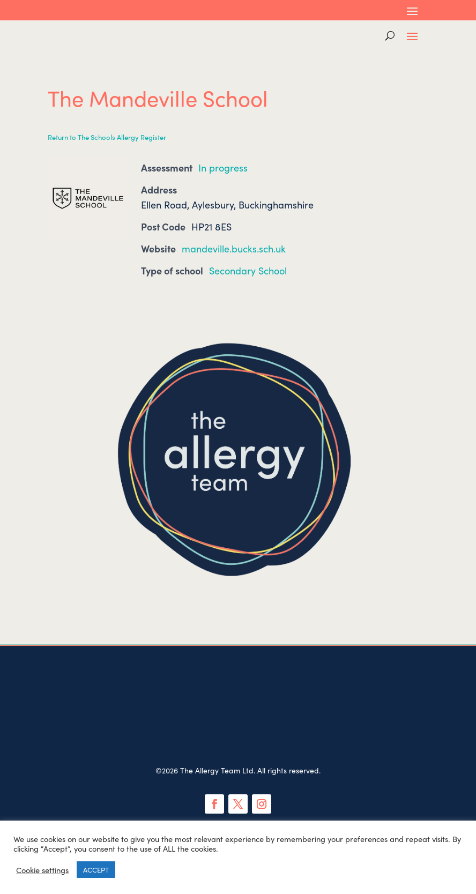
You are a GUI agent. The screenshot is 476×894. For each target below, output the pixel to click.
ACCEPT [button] (96, 870)
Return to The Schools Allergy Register (107, 137)
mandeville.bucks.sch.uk (234, 248)
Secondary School (248, 270)
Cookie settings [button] (42, 870)
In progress (223, 167)
